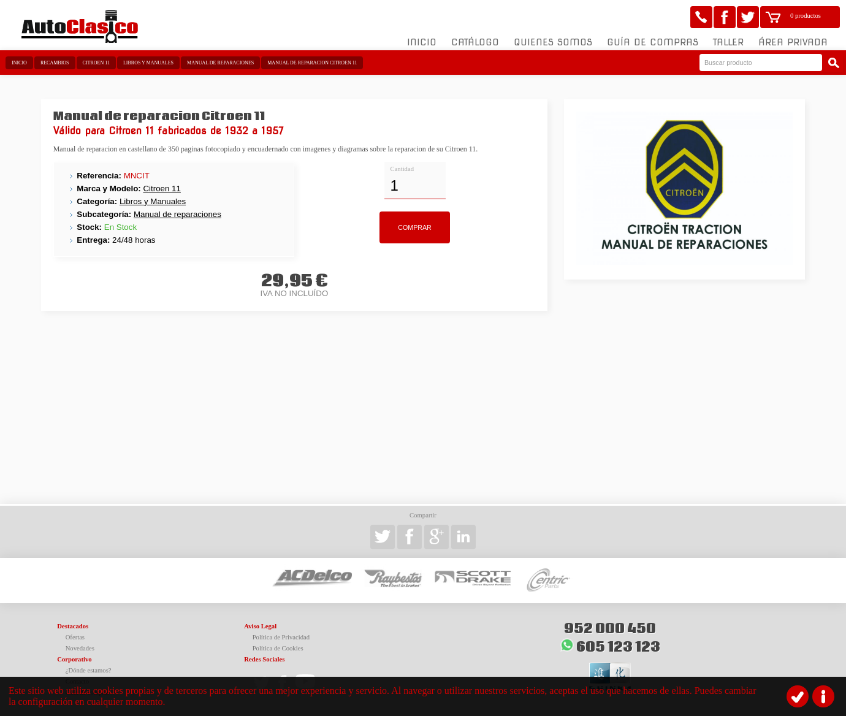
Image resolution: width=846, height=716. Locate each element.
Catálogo (475, 42)
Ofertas (75, 637)
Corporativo (74, 659)
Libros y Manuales (148, 63)
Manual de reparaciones (220, 63)
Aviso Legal (260, 626)
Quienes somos (553, 42)
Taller (728, 42)
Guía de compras (652, 42)
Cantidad (402, 169)
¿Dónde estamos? (89, 670)
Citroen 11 (96, 63)
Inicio (421, 42)
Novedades (80, 648)
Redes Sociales (264, 659)
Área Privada (793, 42)
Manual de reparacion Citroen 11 (312, 63)
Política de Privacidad (281, 637)
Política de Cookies (278, 648)
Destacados (72, 626)
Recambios (54, 63)
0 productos (805, 15)
